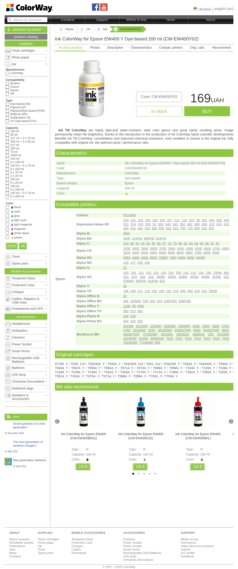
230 (140, 263)
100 (125, 220)
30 (198, 220)
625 (159, 301)
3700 (162, 248)
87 (212, 243)
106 (125, 291)
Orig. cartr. (197, 47)
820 (211, 228)
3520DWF (165, 330)
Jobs (12, 549)
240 (125, 316)
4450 (144, 257)
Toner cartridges (48, 539)
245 (132, 316)
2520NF (155, 326)
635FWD (170, 301)
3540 (196, 330)
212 (176, 220)
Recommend (221, 47)
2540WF (184, 326)
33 (154, 224)
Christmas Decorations (138, 559)
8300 (207, 252)
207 (169, 220)
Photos (95, 47)
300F (126, 238)
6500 (171, 252)
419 (204, 291)
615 (175, 228)
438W (183, 277)
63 (143, 243)
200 (170, 273)
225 (191, 220)
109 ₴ (83, 466)
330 (160, 224)
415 (226, 224)
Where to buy (136, 19)
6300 (153, 252)
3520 (151, 330)
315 (140, 224)
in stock (159, 111)
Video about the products (197, 546)
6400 (162, 252)
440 (140, 228)
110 (125, 243)
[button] (202, 9)
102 (133, 220)
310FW (137, 238)
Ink (40, 546)
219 (175, 291)
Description (115, 47)
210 (185, 273)
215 (184, 220)
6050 (153, 257)
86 (207, 243)
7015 (178, 338)
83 (191, 243)
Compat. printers (171, 47)
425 (150, 277)
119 (147, 291)
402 (189, 224)
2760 (126, 330)
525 (226, 277)
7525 (225, 338)
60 (132, 243)
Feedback (187, 556)
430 (125, 228)
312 (125, 224)
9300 (215, 252)
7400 (172, 257)
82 (185, 243)
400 (226, 273)
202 (147, 220)
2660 (215, 326)
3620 (225, 330)
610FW (161, 238)
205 (162, 220)
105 (133, 273)
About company (19, 539)
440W (194, 277)
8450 (190, 257)
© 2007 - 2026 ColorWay (119, 567)
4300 (189, 248)
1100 (126, 306)
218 (200, 273)
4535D (143, 338)
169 (207, 99)
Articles (186, 549)
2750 (225, 326)
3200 (126, 248)
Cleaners (129, 539)
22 (125, 268)
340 (167, 224)
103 (140, 220)
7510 (188, 338)
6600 (180, 252)
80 (180, 243)
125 (125, 263)
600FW (149, 238)
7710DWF (146, 342)
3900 (171, 248)
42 (125, 296)
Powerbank (78, 553)
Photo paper (46, 542)
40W (126, 233)
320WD (135, 301)
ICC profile (188, 553)
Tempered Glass (82, 539)
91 (217, 243)
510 (147, 228)
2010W (128, 326)
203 (155, 220)
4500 (198, 248)
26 (125, 286)
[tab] (133, 473)
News (170, 19)
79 (175, 243)
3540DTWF (211, 330)
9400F (200, 257)
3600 (144, 248)
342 (175, 224)
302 (204, 220)
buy (207, 111)
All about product (71, 47)
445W (205, 277)
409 (189, 291)
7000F (163, 257)
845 (157, 342)
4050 (126, 257)
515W (216, 277)
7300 (198, 252)
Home (69, 29)
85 (201, 243)
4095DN (198, 334)
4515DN (223, 334)
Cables (76, 549)
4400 (135, 257)
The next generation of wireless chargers (26, 446)
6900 (189, 252)
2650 (205, 326)
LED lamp (129, 556)
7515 (197, 338)
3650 (153, 248)
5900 (144, 252)
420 (147, 263)
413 (219, 224)
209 (161, 291)
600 (154, 228)
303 (211, 220)
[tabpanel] (144, 89)
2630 (196, 326)
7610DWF (130, 342)
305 (219, 220)
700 (182, 228)
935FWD (184, 301)
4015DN (167, 334)
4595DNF (157, 338)
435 (210, 334)
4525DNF (129, 338)
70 (169, 243)
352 (182, 224)
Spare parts (45, 553)
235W (217, 273)
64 (148, 243)
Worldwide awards (21, 542)
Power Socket (132, 542)
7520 (215, 338)
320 (147, 224)
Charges (77, 546)
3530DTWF (183, 330)
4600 (207, 248)
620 (162, 281)
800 (197, 228)
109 (132, 291)
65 (153, 243)
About (210, 19)
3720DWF (150, 334)
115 (148, 273)
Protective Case (81, 542)
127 (132, 263)
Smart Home (131, 549)
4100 (180, 248)
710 (189, 228)
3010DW (139, 330)
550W (213, 291)
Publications (17, 546)
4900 (225, 248)
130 (163, 273)
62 (137, 243)
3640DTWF (131, 334)
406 (204, 224)
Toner (41, 549)
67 (164, 243)
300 (125, 311)
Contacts (67, 19)
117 (140, 291)
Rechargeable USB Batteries (142, 553)
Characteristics (141, 47)
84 (196, 243)
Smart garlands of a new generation (26, 428)
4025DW (182, 334)
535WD (128, 281)
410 (125, 277)
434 (132, 228)
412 (211, 224)
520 (140, 321)
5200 (126, 252)
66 (159, 243)
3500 (135, 248)
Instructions (188, 542)
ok (23, 246)
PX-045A (129, 215)
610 (168, 228)
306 (226, 220)
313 (133, 224)
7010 (169, 338)
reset (12, 246)
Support (102, 19)
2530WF (170, 326)
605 (161, 228)
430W (161, 277)
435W (172, 277)
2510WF (141, 326)
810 (204, 228)
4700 (216, 248)
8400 (181, 257)
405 (197, 224)
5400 (135, 252)
